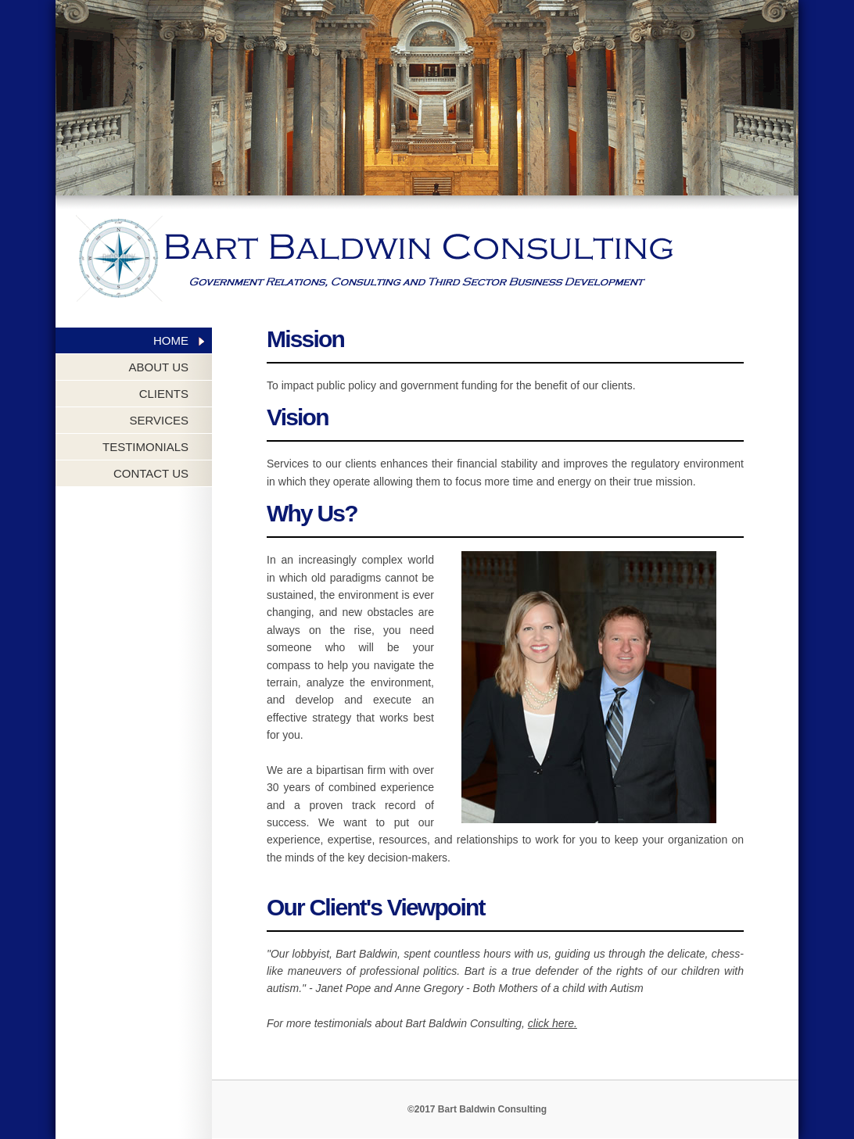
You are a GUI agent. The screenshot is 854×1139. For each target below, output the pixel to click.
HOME (170, 340)
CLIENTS (163, 393)
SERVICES (158, 420)
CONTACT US (150, 473)
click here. (552, 1023)
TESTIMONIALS (145, 446)
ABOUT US (158, 367)
